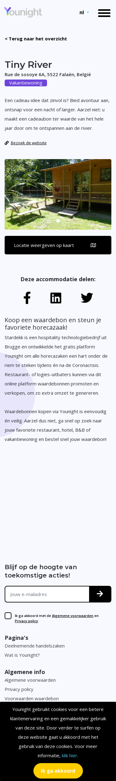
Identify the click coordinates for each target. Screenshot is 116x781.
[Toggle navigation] (104, 12)
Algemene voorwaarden (72, 615)
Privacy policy (26, 621)
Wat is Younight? (22, 655)
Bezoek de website (26, 143)
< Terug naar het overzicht (36, 38)
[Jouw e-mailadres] (47, 594)
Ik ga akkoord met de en (57, 618)
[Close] (58, 771)
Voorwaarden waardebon (32, 698)
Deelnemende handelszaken (35, 646)
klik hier (69, 755)
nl (82, 12)
